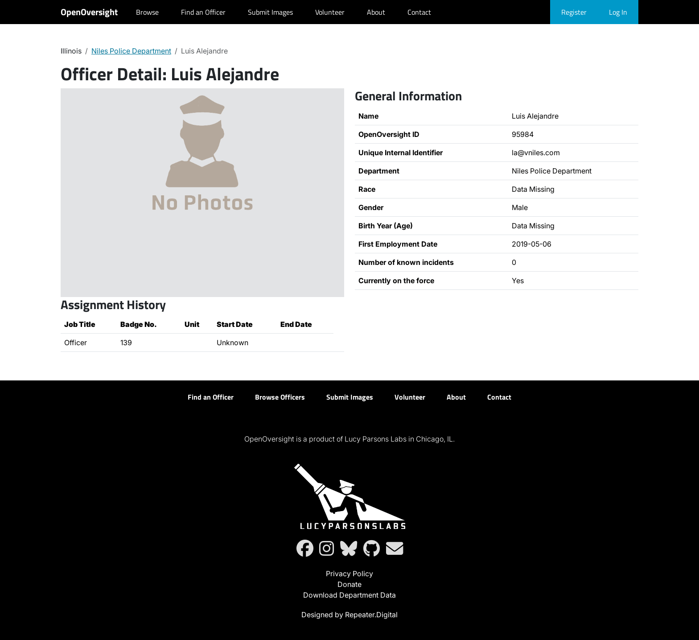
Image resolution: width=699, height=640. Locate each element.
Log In (618, 12)
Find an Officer (203, 12)
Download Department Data (349, 594)
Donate (349, 584)
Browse (147, 12)
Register (574, 12)
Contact (419, 12)
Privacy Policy (349, 573)
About (376, 12)
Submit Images (270, 12)
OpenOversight (89, 12)
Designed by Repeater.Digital (349, 614)
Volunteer (330, 12)
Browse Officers (280, 397)
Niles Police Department (131, 50)
